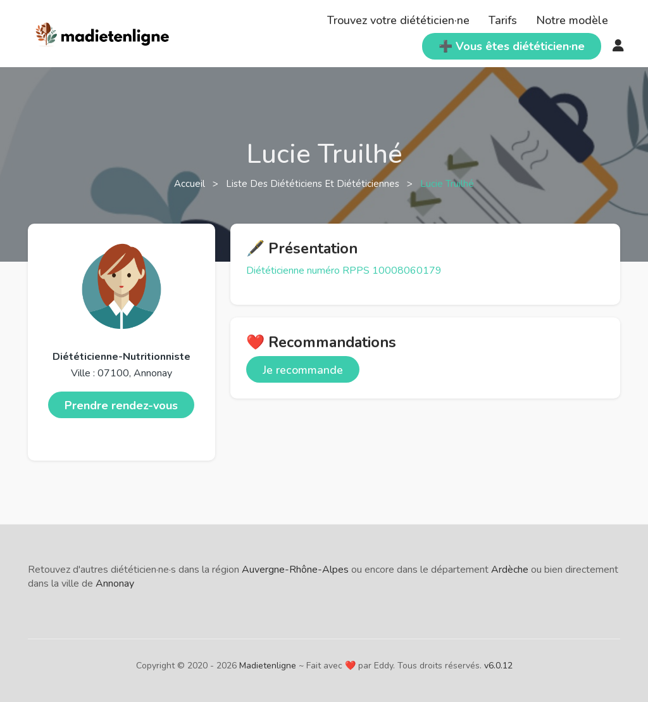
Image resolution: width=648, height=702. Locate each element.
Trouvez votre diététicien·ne (398, 20)
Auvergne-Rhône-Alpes (295, 570)
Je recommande (303, 370)
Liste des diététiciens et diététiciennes (314, 183)
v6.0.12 (498, 666)
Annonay (115, 583)
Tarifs (503, 20)
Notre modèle (572, 20)
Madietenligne (267, 666)
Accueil (191, 183)
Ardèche (509, 570)
